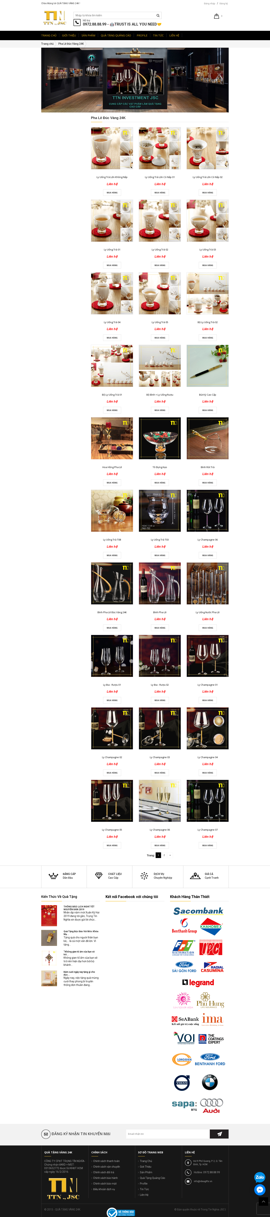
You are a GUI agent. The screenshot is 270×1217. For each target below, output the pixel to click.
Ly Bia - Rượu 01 (112, 684)
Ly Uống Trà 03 (208, 249)
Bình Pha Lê (159, 612)
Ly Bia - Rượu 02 (160, 684)
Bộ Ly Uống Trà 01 (112, 394)
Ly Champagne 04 (208, 757)
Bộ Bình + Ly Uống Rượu (159, 394)
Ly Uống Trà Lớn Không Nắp (112, 177)
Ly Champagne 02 (112, 757)
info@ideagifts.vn (202, 1181)
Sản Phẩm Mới (54, 328)
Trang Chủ (146, 1161)
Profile (144, 1183)
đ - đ (50, 281)
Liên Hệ (144, 1194)
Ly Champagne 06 (208, 539)
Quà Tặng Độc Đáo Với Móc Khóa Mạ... (81, 933)
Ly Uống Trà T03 (160, 539)
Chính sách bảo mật (105, 1183)
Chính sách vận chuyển (106, 1166)
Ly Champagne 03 (160, 757)
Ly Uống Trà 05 (160, 322)
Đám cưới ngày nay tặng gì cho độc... (79, 973)
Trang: (151, 855)
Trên (50, 311)
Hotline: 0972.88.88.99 (206, 1172)
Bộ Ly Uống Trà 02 (208, 322)
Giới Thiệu (145, 1166)
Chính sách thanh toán (106, 1161)
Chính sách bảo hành (105, 1177)
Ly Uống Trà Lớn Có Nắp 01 (160, 177)
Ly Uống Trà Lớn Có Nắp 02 (208, 177)
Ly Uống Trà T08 (112, 539)
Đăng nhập (209, 3)
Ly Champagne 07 (208, 829)
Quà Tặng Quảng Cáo (152, 1177)
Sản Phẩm (146, 1172)
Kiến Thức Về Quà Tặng (59, 897)
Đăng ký (224, 3)
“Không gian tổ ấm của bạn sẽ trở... (79, 953)
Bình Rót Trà (207, 467)
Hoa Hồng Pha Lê (112, 467)
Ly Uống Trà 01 (112, 249)
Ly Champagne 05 (112, 829)
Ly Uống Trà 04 (112, 322)
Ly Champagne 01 (208, 684)
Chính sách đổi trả (103, 1172)
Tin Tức (144, 1189)
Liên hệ (67, 346)
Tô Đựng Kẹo (160, 467)
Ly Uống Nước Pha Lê (208, 612)
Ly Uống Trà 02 (160, 249)
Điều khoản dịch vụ (104, 1189)
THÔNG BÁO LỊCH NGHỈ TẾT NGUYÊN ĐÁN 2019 (79, 908)
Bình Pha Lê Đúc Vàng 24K (112, 612)
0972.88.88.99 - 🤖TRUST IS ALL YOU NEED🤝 (122, 24)
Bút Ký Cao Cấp (207, 394)
